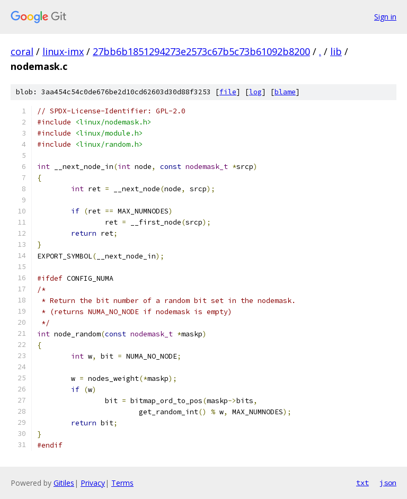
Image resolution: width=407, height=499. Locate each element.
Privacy (93, 483)
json (387, 482)
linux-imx (63, 51)
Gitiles (64, 483)
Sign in (385, 17)
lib (336, 51)
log (255, 91)
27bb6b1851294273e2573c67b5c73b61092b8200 (201, 51)
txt (362, 482)
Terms (122, 483)
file (227, 91)
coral (22, 51)
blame (285, 91)
